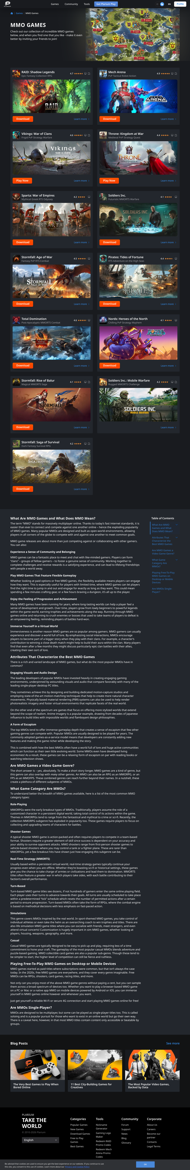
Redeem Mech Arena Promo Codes (104, 1153)
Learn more (80, 119)
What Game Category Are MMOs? (165, 563)
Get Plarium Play (106, 4)
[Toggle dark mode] (159, 4)
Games (55, 4)
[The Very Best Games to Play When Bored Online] (37, 1071)
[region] (95, 1164)
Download (22, 119)
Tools (87, 4)
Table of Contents (162, 518)
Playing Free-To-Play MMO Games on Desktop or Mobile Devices (163, 577)
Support (125, 1129)
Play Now (22, 180)
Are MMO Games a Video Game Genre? (163, 552)
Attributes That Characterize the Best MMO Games (165, 541)
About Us (152, 1124)
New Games (77, 1129)
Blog (123, 1138)
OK (145, 1164)
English (28, 1140)
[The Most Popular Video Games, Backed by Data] (152, 1071)
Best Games (77, 1146)
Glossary (126, 1142)
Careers (151, 1129)
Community (71, 4)
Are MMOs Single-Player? (162, 590)
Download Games (80, 1133)
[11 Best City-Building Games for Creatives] (95, 1071)
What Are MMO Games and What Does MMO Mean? (165, 528)
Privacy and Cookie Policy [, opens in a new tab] (77, 1166)
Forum (125, 1124)
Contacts (152, 1142)
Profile (180, 4)
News (124, 1133)
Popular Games (78, 1124)
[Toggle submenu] (176, 524)
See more (173, 1043)
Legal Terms (153, 1146)
